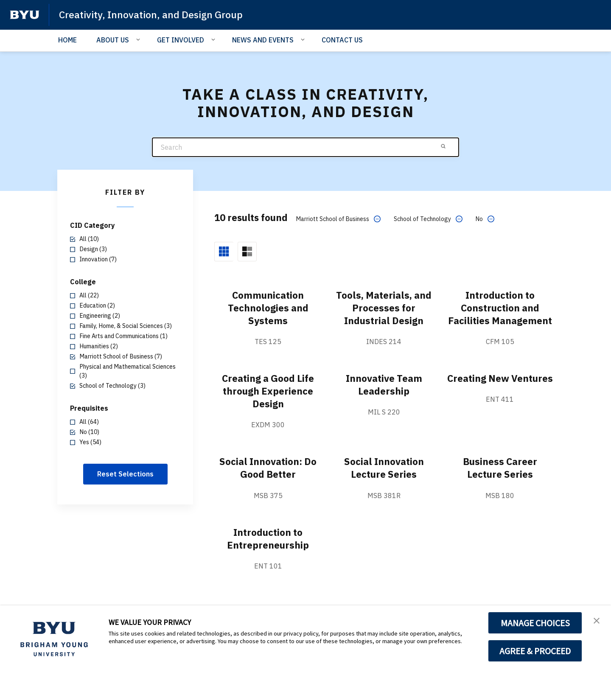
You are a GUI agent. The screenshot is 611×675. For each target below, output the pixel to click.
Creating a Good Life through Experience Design (268, 403)
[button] (597, 620)
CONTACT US (342, 40)
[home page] (24, 15)
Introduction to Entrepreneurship (267, 551)
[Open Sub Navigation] (139, 39)
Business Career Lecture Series (500, 480)
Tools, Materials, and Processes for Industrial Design (383, 307)
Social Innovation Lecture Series (384, 480)
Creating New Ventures (500, 397)
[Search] (305, 147)
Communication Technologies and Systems (268, 307)
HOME (67, 40)
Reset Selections (125, 474)
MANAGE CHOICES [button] (535, 623)
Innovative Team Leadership (384, 397)
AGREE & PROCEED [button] (535, 651)
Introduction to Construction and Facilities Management (500, 314)
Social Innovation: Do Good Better (268, 480)
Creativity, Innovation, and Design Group (154, 14)
